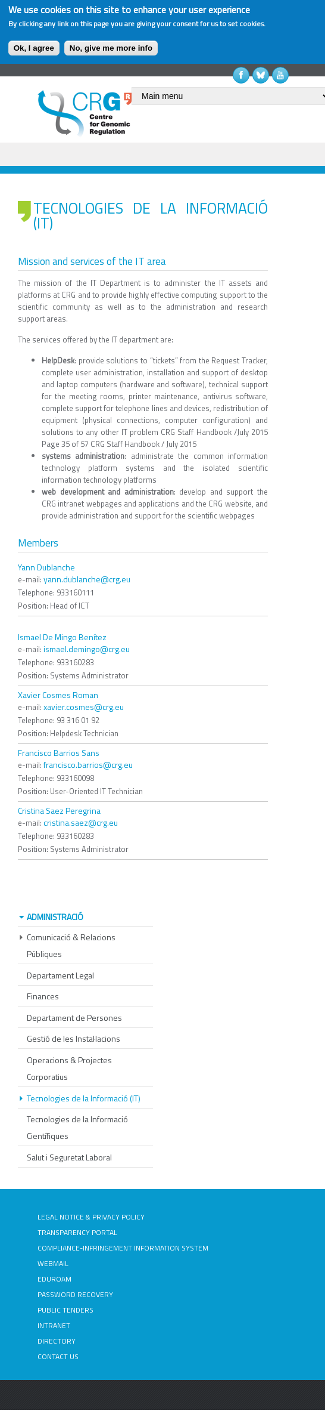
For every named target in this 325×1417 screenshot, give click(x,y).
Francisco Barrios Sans (58, 752)
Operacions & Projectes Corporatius (69, 1068)
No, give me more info (111, 48)
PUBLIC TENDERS (65, 1310)
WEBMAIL (53, 1263)
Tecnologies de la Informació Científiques (77, 1127)
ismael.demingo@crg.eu (86, 649)
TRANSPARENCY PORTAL (77, 1232)
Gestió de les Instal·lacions (73, 1038)
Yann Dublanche (46, 567)
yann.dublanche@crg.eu (86, 579)
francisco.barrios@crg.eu (88, 764)
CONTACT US (58, 1356)
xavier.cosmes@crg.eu (83, 706)
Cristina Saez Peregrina (59, 810)
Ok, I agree (34, 48)
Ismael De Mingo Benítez (62, 637)
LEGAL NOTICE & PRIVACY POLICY (91, 1216)
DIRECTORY (57, 1341)
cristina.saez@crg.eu (80, 822)
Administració (55, 916)
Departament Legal (60, 975)
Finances (43, 996)
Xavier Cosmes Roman (58, 695)
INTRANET (54, 1325)
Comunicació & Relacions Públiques (71, 945)
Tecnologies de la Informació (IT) (83, 1098)
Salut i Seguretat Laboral (69, 1157)
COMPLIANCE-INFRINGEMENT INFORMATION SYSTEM (123, 1248)
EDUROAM (54, 1279)
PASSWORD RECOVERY (75, 1294)
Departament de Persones (74, 1017)
